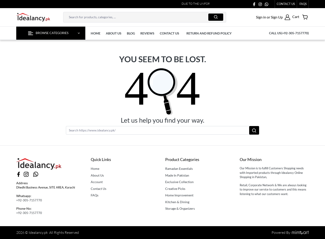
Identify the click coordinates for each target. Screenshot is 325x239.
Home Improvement (179, 195)
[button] (273, 17)
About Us (97, 175)
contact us (169, 33)
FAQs (94, 195)
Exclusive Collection (179, 182)
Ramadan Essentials (179, 168)
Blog (131, 33)
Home (95, 33)
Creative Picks (175, 189)
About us (113, 33)
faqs (303, 4)
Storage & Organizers (180, 208)
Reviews (147, 33)
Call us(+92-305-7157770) (289, 33)
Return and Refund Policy (209, 33)
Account (97, 182)
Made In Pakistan (177, 175)
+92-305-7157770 (29, 200)
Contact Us (286, 4)
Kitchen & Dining (177, 202)
